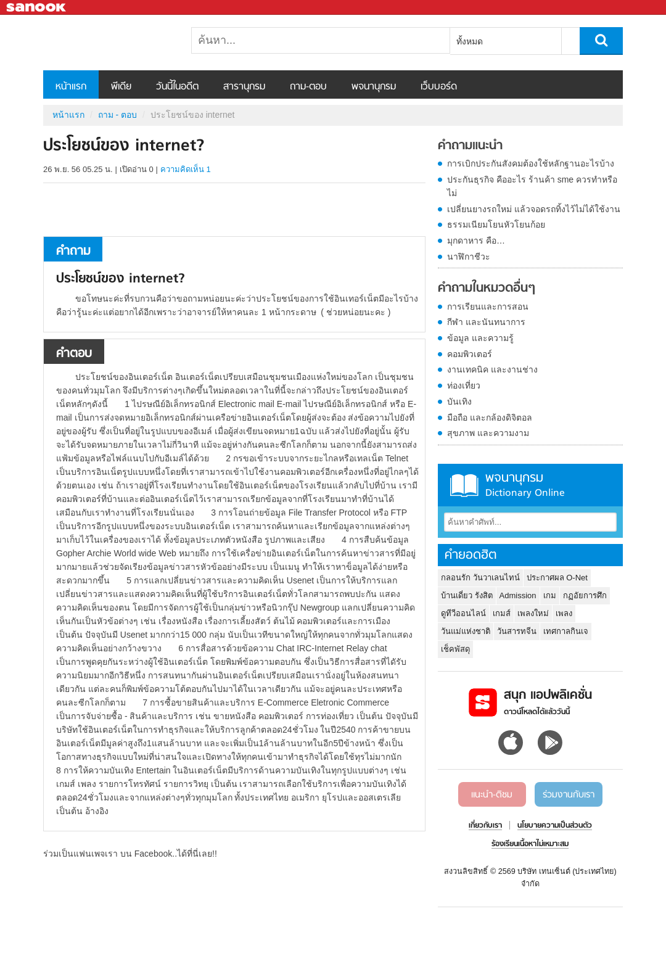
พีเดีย (121, 87)
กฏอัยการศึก (585, 595)
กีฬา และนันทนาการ (486, 322)
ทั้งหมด (469, 41)
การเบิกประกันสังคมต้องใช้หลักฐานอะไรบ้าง (530, 163)
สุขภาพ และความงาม (488, 433)
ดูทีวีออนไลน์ (463, 613)
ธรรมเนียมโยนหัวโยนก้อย (496, 224)
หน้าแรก (71, 87)
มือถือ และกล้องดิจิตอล (489, 417)
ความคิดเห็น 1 (185, 169)
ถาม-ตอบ (308, 87)
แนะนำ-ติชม (491, 795)
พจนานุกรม (374, 87)
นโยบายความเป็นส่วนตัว (554, 826)
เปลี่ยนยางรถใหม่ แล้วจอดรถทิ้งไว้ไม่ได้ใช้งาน (533, 209)
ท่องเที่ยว (463, 385)
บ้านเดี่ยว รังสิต (467, 595)
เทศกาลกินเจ (565, 631)
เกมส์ (502, 613)
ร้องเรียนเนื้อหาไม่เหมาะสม (530, 844)
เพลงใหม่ (533, 613)
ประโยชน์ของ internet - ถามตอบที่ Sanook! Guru (108, 42)
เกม (549, 595)
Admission (518, 595)
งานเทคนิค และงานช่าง (492, 369)
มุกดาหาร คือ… (476, 240)
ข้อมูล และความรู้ (480, 338)
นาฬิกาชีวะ (468, 256)
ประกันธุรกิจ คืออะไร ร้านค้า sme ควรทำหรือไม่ (532, 186)
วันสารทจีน (516, 631)
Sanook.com (37, 7)
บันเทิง (459, 401)
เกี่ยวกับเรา (485, 826)
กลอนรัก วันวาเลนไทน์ (480, 577)
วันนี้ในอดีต (177, 87)
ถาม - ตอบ (117, 115)
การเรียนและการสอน (487, 306)
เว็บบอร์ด (439, 87)
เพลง (564, 613)
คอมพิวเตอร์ (469, 354)
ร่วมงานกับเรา (568, 795)
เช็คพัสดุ (455, 649)
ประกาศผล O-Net (557, 577)
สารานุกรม (244, 87)
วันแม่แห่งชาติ (465, 631)
